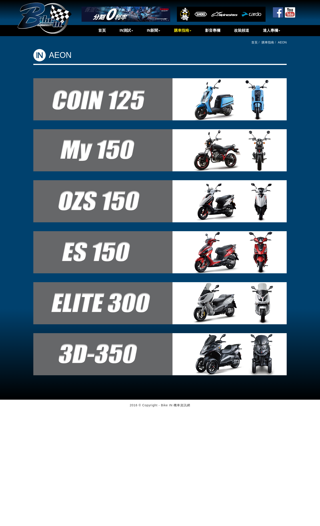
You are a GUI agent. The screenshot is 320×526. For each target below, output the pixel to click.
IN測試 (126, 30)
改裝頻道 (241, 30)
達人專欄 (271, 30)
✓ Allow (5, 422)
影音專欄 (212, 30)
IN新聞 (153, 30)
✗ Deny (5, 426)
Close (4, 413)
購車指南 (182, 30)
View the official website (35, 453)
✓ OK (112, 524)
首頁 (102, 30)
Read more (9, 453)
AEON (282, 42)
